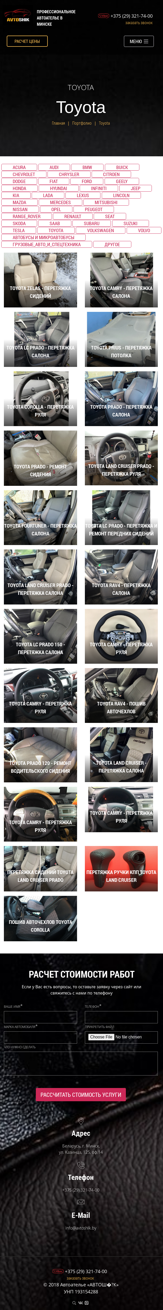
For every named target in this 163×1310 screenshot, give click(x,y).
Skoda (19, 223)
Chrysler (69, 174)
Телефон (92, 1006)
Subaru (91, 223)
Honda (19, 188)
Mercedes (60, 202)
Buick (122, 167)
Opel (56, 209)
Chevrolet (24, 174)
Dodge (19, 181)
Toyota (104, 123)
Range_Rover (26, 216)
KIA (16, 195)
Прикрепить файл (99, 1027)
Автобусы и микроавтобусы (43, 237)
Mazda (19, 202)
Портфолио (82, 123)
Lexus (83, 195)
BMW (87, 167)
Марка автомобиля (19, 1027)
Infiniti (99, 188)
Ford (87, 181)
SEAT (110, 216)
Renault (72, 216)
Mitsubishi (106, 202)
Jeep (135, 188)
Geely (122, 181)
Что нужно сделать (20, 1047)
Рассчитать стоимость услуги (80, 1094)
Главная (58, 123)
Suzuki (131, 223)
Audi (54, 167)
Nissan (20, 209)
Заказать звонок (139, 22)
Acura (19, 167)
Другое (112, 244)
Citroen (111, 174)
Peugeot (94, 209)
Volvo (144, 230)
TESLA (19, 230)
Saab (55, 223)
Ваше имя (12, 1006)
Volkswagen (100, 230)
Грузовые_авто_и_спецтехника (47, 244)
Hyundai (58, 188)
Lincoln (121, 195)
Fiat (54, 181)
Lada (48, 195)
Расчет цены (27, 41)
